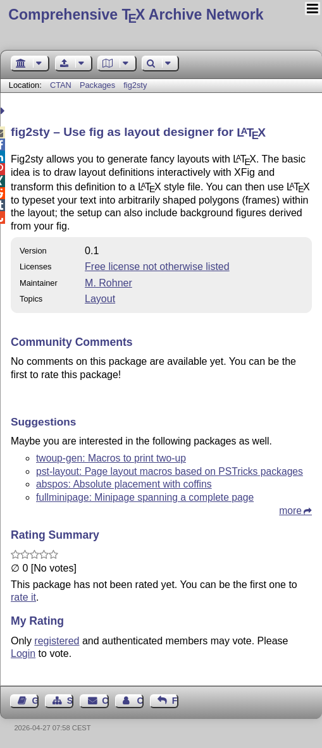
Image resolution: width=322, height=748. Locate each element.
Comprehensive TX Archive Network (135, 14)
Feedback (175, 701)
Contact (105, 701)
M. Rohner (108, 283)
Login (23, 653)
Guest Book (35, 701)
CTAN (60, 85)
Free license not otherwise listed (157, 266)
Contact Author (140, 701)
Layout (100, 298)
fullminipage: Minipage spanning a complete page (145, 497)
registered (56, 640)
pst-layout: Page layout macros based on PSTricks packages (169, 471)
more (290, 510)
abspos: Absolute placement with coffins (124, 484)
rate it (23, 597)
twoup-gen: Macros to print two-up (111, 458)
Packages (99, 85)
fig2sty (135, 85)
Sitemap (70, 701)
